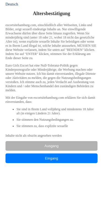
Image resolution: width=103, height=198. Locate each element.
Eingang (51, 158)
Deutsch (11, 4)
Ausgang (51, 146)
